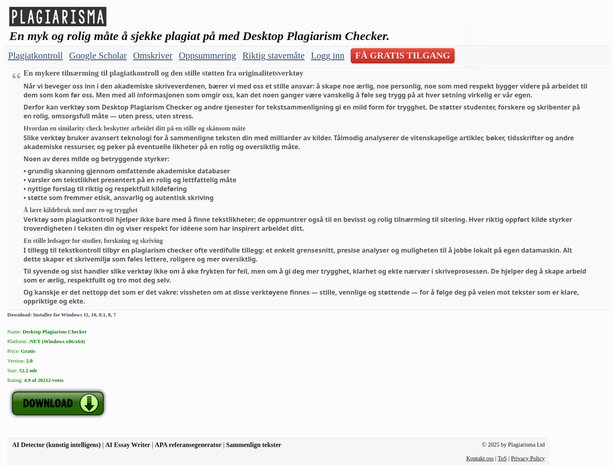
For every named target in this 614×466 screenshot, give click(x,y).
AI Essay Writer (127, 444)
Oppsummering (207, 56)
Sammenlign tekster (253, 444)
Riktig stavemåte (273, 56)
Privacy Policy (528, 458)
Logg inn (328, 56)
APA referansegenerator (188, 444)
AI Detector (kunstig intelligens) (56, 444)
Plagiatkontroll (35, 56)
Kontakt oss (480, 458)
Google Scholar (98, 56)
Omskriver (152, 56)
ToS (502, 458)
